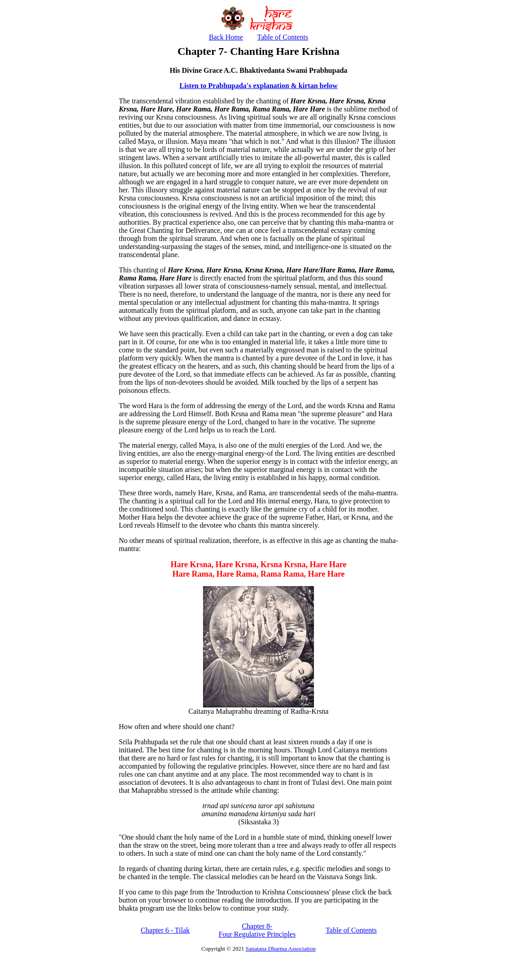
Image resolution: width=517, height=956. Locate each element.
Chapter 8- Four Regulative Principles (257, 930)
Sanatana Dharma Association (281, 948)
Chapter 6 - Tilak (165, 930)
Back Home (226, 37)
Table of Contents (283, 37)
